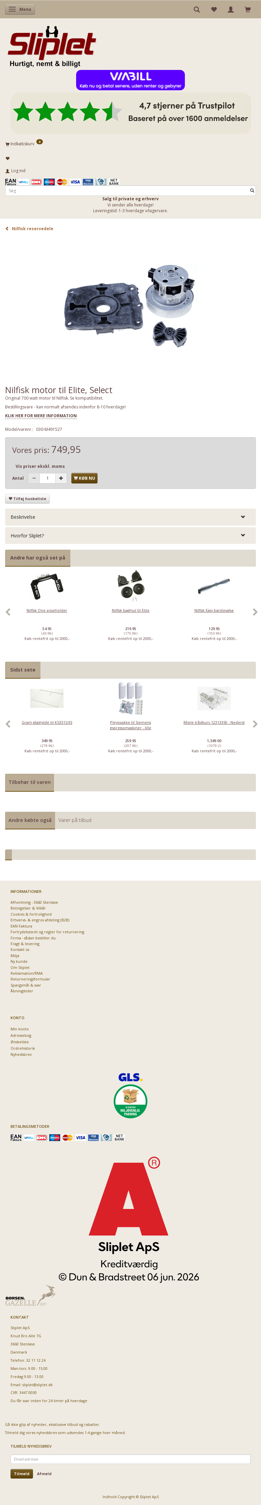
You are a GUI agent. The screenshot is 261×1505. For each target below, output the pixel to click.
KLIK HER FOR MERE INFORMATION (41, 416)
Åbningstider (22, 990)
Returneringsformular (30, 978)
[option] (47, 615)
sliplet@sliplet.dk (37, 1384)
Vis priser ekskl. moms (40, 466)
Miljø (15, 955)
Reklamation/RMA (27, 973)
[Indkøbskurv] (130, 143)
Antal (18, 478)
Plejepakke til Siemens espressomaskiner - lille (130, 725)
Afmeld (44, 1473)
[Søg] (252, 191)
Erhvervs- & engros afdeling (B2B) (40, 919)
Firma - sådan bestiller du (33, 937)
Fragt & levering (25, 943)
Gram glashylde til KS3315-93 (47, 722)
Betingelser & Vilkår (28, 908)
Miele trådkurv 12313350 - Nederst (214, 722)
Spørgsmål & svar (26, 985)
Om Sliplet (20, 967)
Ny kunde (19, 961)
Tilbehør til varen (29, 782)
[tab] (130, 517)
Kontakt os (20, 949)
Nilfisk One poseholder (47, 610)
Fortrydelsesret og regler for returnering (47, 931)
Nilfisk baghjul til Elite (131, 610)
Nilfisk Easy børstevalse (214, 610)
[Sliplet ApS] (52, 44)
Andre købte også (30, 820)
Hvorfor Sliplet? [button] (27, 535)
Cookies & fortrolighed (31, 914)
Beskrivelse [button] (23, 517)
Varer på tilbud (74, 820)
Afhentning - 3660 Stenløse (34, 902)
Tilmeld (22, 1473)
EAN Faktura (21, 926)
